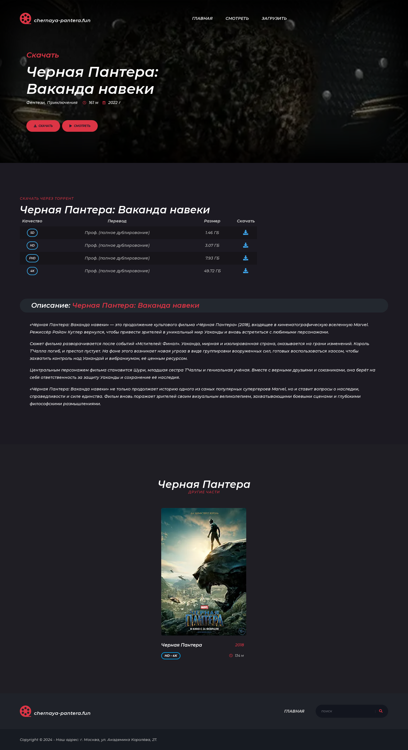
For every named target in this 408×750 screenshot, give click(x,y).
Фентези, (36, 102)
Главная (202, 18)
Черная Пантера (181, 645)
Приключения (62, 102)
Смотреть (237, 18)
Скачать (43, 126)
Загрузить (274, 18)
